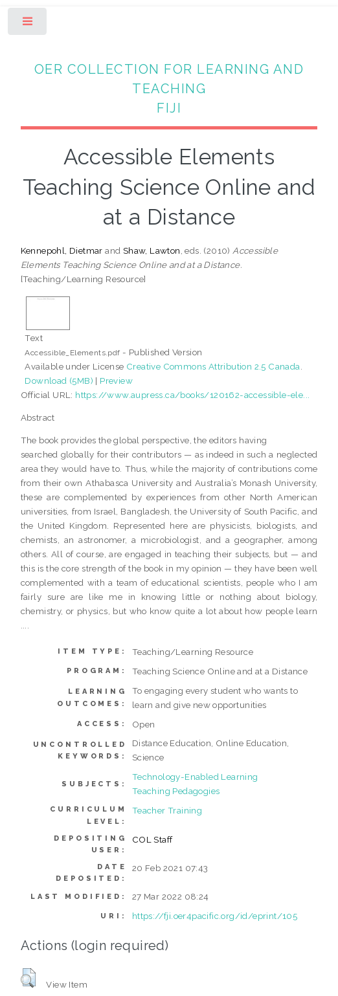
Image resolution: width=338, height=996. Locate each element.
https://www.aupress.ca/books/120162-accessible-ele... (192, 395)
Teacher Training (167, 810)
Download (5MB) (59, 380)
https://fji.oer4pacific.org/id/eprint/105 (214, 916)
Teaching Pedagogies (176, 791)
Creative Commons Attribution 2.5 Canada (213, 366)
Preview (116, 380)
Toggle (28, 24)
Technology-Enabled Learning (195, 776)
